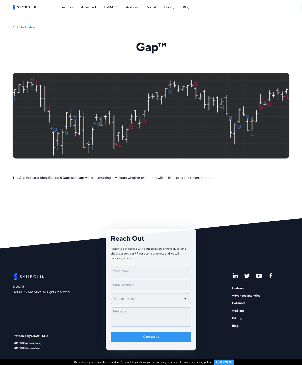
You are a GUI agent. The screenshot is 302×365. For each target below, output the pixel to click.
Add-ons (132, 7)
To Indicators (24, 27)
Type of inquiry (124, 301)
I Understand (224, 362)
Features (66, 7)
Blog (186, 7)
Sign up (280, 7)
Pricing (169, 7)
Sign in (262, 7)
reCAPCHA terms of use (26, 348)
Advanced (88, 7)
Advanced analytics (246, 296)
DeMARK (111, 7)
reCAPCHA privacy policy (27, 343)
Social (151, 7)
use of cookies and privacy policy (192, 362)
